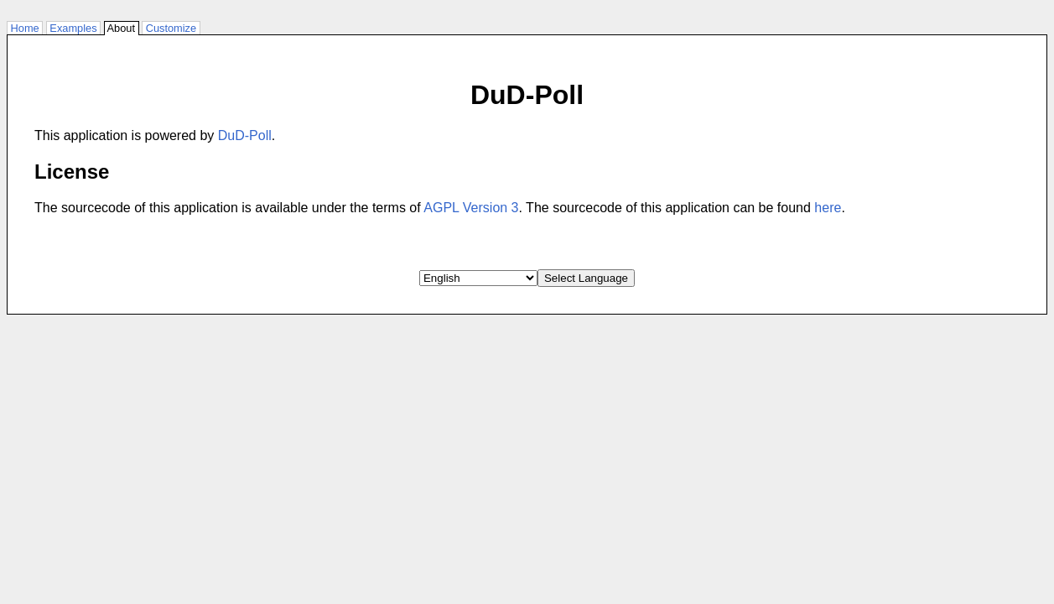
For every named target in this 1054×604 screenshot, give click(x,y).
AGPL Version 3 (470, 207)
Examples (73, 28)
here (827, 207)
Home (25, 28)
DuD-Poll (245, 135)
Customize (171, 28)
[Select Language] (478, 278)
